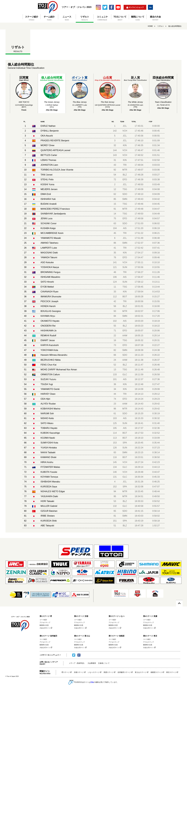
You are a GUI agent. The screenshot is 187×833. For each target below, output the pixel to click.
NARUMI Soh (47, 413)
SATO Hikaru (47, 423)
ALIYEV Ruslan (48, 404)
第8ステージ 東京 (150, 636)
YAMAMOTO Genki (50, 389)
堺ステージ (65, 672)
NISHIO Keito (47, 418)
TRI (125, 165)
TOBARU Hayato (49, 428)
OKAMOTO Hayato (50, 321)
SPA (125, 442)
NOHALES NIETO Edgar (53, 491)
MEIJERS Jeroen (49, 189)
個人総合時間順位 (175, 26)
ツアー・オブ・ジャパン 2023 (48, 7)
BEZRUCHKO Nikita (51, 360)
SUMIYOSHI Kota (49, 442)
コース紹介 (43, 620)
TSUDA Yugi (47, 384)
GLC (125, 374)
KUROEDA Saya (49, 486)
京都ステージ (79, 672)
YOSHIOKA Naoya (50, 267)
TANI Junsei (46, 175)
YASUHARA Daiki (49, 496)
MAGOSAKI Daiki (49, 252)
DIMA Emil (46, 194)
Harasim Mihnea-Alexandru (54, 355)
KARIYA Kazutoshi (50, 345)
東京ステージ (171, 672)
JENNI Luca (46, 218)
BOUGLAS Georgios (51, 311)
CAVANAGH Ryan (49, 291)
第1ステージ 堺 (46, 616)
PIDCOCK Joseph (49, 301)
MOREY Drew (47, 145)
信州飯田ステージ (124, 672)
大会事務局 (92, 663)
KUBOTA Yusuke (49, 472)
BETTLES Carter (49, 155)
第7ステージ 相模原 (116, 636)
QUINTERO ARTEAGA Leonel (55, 150)
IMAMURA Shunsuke (51, 296)
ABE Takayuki (47, 525)
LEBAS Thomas (48, 160)
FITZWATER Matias (50, 467)
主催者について (104, 663)
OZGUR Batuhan (49, 511)
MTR (124, 170)
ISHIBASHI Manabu (50, 481)
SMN (124, 199)
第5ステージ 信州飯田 (48, 636)
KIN (125, 145)
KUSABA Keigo (48, 228)
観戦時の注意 (44, 625)
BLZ (125, 175)
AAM (124, 335)
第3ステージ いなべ (116, 616)
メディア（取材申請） (77, 663)
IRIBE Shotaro (48, 516)
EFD (125, 179)
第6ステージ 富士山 (82, 636)
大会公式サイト (45, 628)
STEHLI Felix (47, 179)
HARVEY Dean (48, 394)
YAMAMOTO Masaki (51, 238)
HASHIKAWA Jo (48, 330)
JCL (125, 126)
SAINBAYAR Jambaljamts (53, 213)
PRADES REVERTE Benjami (55, 140)
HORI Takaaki (47, 501)
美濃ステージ (108, 672)
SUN (125, 267)
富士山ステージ (140, 672)
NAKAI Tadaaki (48, 452)
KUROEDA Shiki (49, 521)
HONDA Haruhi (48, 306)
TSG (125, 189)
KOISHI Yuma (47, 184)
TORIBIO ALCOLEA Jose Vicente (57, 170)
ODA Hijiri (45, 399)
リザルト (160, 26)
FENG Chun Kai (48, 365)
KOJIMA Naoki (48, 438)
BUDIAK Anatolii (49, 204)
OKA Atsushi (47, 136)
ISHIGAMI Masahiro (50, 277)
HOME (150, 26)
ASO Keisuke (47, 262)
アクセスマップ (45, 622)
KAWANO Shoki (48, 457)
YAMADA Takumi (49, 257)
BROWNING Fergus (50, 272)
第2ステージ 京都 (81, 616)
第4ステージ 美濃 (150, 616)
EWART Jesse (48, 340)
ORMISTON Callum (50, 374)
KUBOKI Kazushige (50, 433)
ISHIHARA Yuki (48, 199)
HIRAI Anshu (47, 462)
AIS (125, 228)
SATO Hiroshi (47, 282)
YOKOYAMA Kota (49, 350)
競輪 (92, 682)
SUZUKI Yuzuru (48, 379)
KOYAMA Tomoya (49, 477)
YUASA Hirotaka (49, 447)
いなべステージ (93, 672)
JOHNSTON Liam (49, 165)
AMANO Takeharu (49, 243)
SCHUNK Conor (49, 223)
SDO (124, 194)
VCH (125, 131)
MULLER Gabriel (49, 506)
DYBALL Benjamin (50, 131)
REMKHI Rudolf (48, 335)
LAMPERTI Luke (49, 248)
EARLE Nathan (48, 126)
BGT (125, 296)
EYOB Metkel (47, 287)
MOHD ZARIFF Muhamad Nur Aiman (59, 369)
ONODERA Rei (48, 326)
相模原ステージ (156, 672)
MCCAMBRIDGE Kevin (52, 233)
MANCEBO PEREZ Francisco (55, 209)
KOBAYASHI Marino (50, 408)
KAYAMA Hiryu (48, 316)
